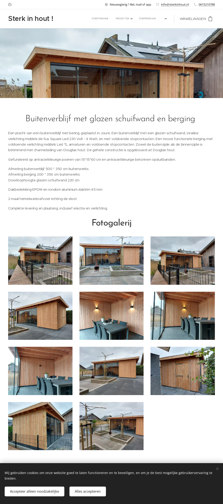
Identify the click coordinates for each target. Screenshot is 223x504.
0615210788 (207, 4)
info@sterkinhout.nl (175, 4)
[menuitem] (100, 19)
